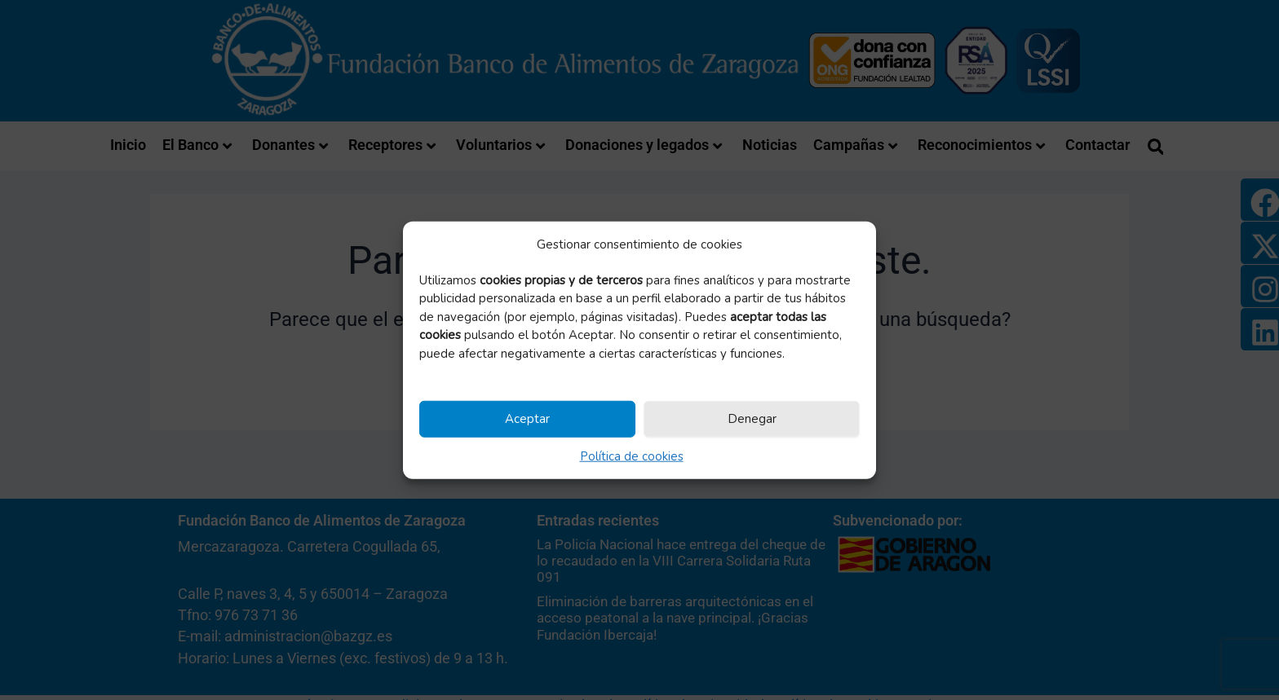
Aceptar (527, 419)
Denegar (752, 419)
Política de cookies (632, 455)
